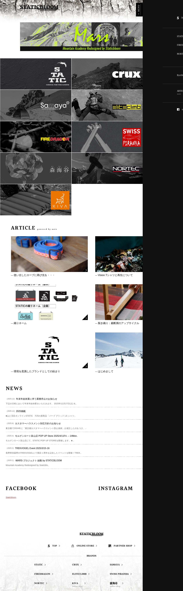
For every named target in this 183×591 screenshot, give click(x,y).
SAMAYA (115, 503)
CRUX (75, 503)
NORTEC (39, 522)
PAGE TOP (173, 460)
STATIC (38, 503)
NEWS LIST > (169, 326)
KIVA (77, 523)
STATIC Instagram (105, 571)
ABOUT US (91, 557)
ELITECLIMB (79, 513)
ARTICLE (41, 557)
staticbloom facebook (27, 571)
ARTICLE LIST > (163, 165)
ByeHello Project (44, 544)
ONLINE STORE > (150, 7)
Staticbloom (11, 434)
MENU (179, 11)
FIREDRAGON (42, 513)
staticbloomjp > (167, 426)
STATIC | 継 (78, 544)
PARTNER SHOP (120, 485)
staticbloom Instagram (67, 571)
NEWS (67, 557)
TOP (52, 485)
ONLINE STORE (82, 485)
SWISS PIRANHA (119, 513)
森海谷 (115, 523)
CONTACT (117, 557)
